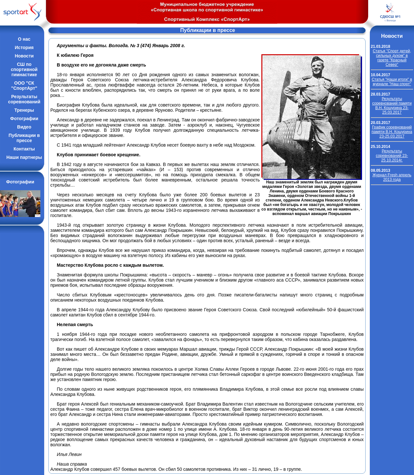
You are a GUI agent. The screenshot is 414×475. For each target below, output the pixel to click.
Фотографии (24, 118)
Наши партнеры (24, 157)
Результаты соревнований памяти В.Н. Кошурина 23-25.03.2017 (391, 106)
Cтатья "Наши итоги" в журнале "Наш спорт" (392, 81)
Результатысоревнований (24, 99)
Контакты (24, 148)
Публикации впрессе (24, 138)
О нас (24, 39)
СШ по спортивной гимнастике (24, 69)
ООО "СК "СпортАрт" (24, 85)
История (24, 47)
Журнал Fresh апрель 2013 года (391, 177)
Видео (24, 126)
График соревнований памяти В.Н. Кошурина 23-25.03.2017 (392, 132)
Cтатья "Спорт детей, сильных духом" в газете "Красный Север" (392, 58)
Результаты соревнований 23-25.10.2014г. (392, 155)
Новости (24, 55)
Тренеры (24, 110)
